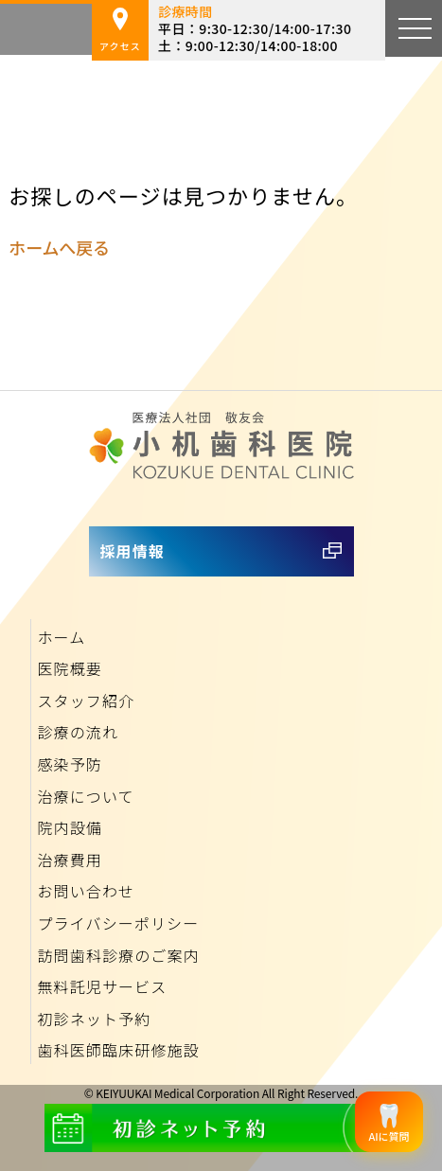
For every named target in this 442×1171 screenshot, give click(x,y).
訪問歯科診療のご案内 (118, 955)
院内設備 (69, 827)
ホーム (61, 637)
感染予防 (69, 764)
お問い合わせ (85, 890)
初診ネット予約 (93, 1018)
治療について (85, 796)
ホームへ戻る (59, 247)
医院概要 (69, 668)
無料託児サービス (102, 986)
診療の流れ (77, 731)
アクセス (120, 30)
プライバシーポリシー (118, 923)
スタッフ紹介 (85, 700)
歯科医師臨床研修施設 (118, 1049)
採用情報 (132, 551)
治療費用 (69, 859)
